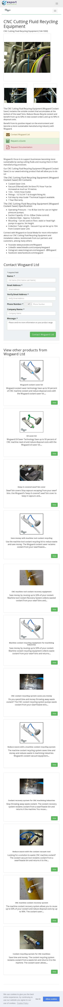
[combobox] (28, 304)
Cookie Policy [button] (22, 1003)
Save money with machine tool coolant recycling (31, 538)
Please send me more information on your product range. (31, 325)
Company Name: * (15, 309)
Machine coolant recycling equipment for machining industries (31, 644)
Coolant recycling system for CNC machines (31, 954)
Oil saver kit (31, 436)
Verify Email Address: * (18, 294)
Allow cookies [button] (51, 999)
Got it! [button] (38, 999)
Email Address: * (14, 285)
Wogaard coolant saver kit (31, 385)
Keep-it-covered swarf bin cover (31, 487)
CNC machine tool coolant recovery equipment (32, 592)
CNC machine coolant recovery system (31, 903)
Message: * (12, 318)
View (54, 402)
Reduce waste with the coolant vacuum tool (31, 851)
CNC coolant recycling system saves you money (31, 696)
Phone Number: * (15, 304)
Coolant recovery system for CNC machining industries (31, 800)
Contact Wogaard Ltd (43, 334)
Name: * (11, 276)
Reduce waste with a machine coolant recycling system (31, 747)
